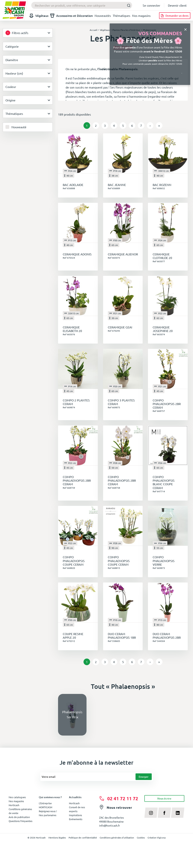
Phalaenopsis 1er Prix (72, 714)
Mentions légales (57, 837)
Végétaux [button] (38, 15)
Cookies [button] (141, 837)
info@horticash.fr (109, 825)
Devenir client (177, 5)
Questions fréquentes (20, 821)
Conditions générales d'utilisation (117, 837)
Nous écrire (164, 798)
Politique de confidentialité (83, 837)
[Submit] (127, 5)
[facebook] (164, 812)
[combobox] (81, 5)
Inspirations (75, 815)
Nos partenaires (47, 815)
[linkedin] (177, 812)
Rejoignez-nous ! (48, 811)
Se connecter (151, 5)
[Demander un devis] (174, 15)
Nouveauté (18, 127)
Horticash (74, 803)
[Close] (185, 29)
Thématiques (121, 15)
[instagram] (151, 812)
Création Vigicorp (157, 837)
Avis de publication (19, 817)
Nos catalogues (17, 797)
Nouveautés (103, 15)
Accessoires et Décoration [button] (71, 15)
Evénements (75, 819)
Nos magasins (141, 15)
